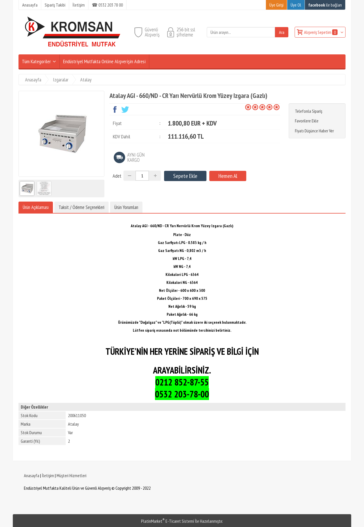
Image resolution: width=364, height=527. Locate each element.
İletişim (48, 475)
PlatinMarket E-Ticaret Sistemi (167, 521)
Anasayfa (31, 475)
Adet (117, 176)
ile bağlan (325, 5)
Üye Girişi (276, 5)
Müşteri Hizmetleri (71, 475)
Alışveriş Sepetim (321, 32)
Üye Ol (296, 5)
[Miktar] (142, 176)
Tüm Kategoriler (36, 61)
